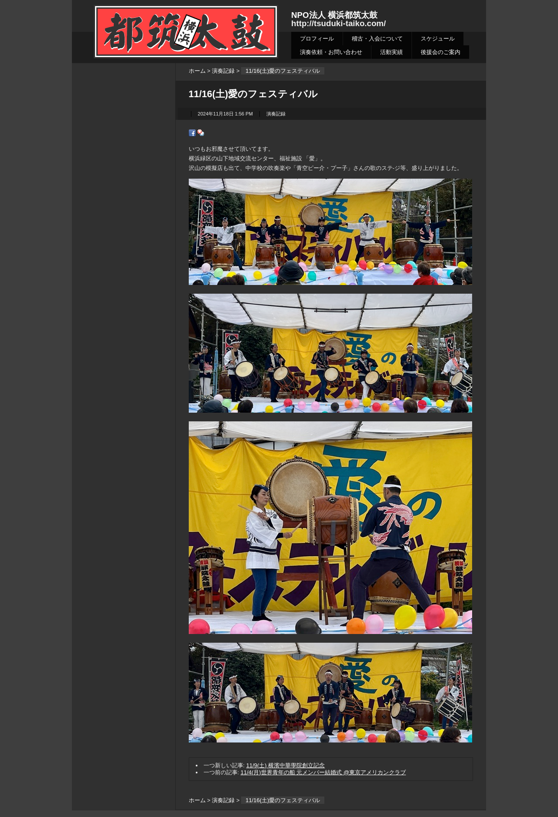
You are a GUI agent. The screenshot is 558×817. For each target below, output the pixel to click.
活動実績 (391, 52)
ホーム (197, 71)
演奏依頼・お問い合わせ (331, 52)
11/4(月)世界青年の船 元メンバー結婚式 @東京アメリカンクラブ (323, 772)
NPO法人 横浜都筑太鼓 (334, 15)
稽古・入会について (377, 38)
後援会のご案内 (440, 52)
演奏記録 (223, 71)
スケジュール (438, 38)
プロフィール (317, 38)
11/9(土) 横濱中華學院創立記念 (285, 765)
